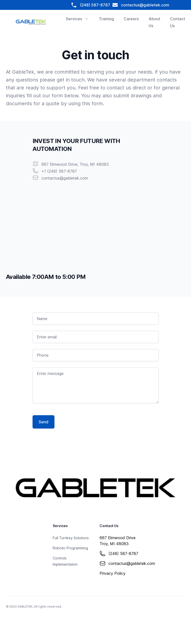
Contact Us (177, 22)
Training (106, 18)
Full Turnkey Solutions (71, 538)
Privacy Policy (112, 573)
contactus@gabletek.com (140, 5)
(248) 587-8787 (91, 5)
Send (43, 421)
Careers (131, 18)
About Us (154, 22)
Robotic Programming (70, 548)
